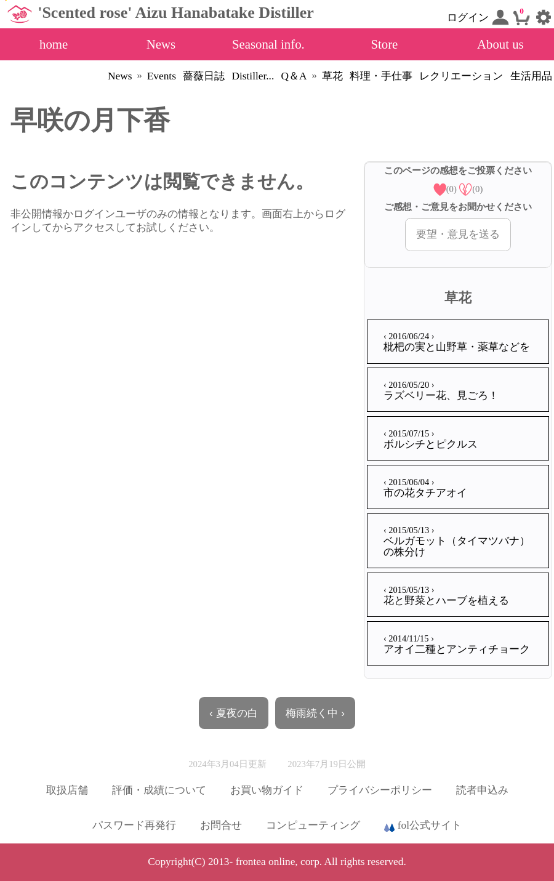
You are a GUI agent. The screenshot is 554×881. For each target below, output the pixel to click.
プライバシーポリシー (379, 790)
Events (161, 76)
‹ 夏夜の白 (233, 713)
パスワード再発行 (134, 825)
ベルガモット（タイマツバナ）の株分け (456, 541)
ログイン (477, 17)
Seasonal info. (268, 44)
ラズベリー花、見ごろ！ (441, 390)
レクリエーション (461, 76)
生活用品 (531, 76)
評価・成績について (159, 790)
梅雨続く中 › (315, 713)
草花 (332, 76)
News (161, 44)
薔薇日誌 (204, 76)
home (53, 44)
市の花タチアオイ (425, 488)
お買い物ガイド (266, 790)
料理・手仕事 (381, 76)
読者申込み (482, 790)
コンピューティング (313, 825)
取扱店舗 (67, 790)
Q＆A (294, 76)
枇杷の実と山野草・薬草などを (456, 342)
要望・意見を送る (458, 234)
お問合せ (221, 825)
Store (384, 44)
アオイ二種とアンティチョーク (456, 644)
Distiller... (252, 76)
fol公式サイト (423, 826)
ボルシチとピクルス (430, 439)
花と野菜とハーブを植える (446, 595)
